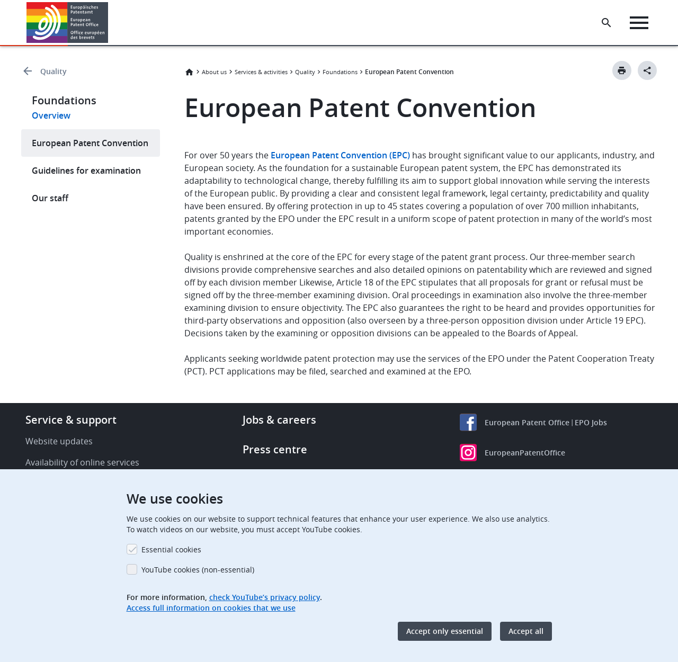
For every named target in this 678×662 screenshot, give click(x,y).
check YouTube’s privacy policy (264, 597)
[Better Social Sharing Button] (647, 70)
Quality (53, 71)
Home (189, 72)
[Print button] (621, 70)
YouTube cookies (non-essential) (197, 570)
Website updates (59, 441)
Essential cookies (171, 549)
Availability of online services (82, 462)
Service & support (71, 420)
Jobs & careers (279, 420)
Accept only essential (444, 631)
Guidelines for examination (86, 170)
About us (214, 72)
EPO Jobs (591, 422)
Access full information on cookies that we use (211, 608)
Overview (51, 115)
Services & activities (261, 72)
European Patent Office (527, 422)
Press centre (275, 449)
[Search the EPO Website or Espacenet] (606, 22)
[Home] (67, 22)
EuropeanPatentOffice (525, 453)
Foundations (340, 72)
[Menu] (639, 23)
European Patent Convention (90, 143)
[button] (110, 22)
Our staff (50, 198)
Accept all (525, 631)
